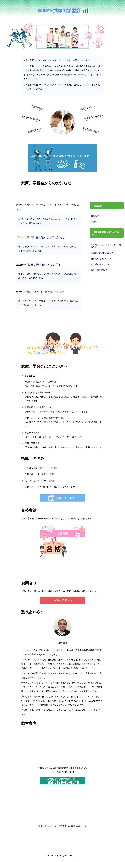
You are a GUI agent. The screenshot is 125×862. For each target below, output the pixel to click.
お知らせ (95, 216)
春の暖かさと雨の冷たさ (50, 237)
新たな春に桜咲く (99, 270)
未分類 (94, 221)
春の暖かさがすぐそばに (49, 291)
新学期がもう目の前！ (47, 264)
